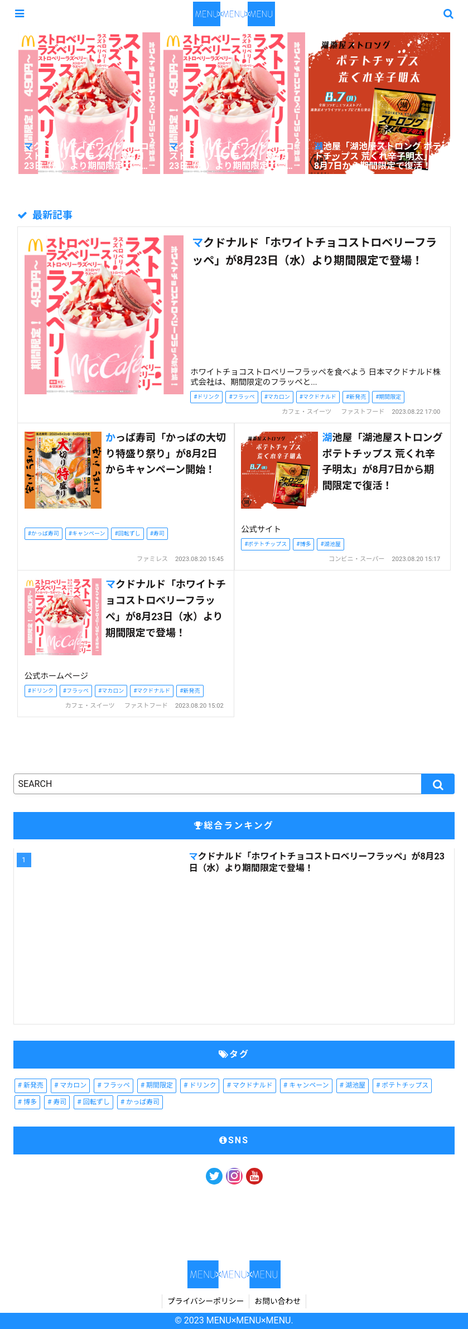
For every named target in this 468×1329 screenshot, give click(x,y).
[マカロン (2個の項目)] (70, 1086)
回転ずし (129, 533)
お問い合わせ (278, 1301)
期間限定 (390, 397)
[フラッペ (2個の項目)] (113, 1086)
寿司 (159, 533)
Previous (8, 105)
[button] (438, 784)
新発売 (357, 397)
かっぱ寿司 (45, 533)
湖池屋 (332, 544)
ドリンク (208, 397)
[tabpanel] (89, 104)
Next (459, 105)
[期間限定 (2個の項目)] (156, 1086)
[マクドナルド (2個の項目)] (249, 1086)
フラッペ (244, 397)
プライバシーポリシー (205, 1301)
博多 (305, 544)
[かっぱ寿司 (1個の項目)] (140, 1102)
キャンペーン (88, 533)
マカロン (279, 397)
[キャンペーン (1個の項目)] (306, 1086)
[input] (234, 784)
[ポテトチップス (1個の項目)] (402, 1086)
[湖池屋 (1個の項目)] (352, 1086)
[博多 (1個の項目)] (27, 1102)
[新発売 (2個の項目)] (31, 1086)
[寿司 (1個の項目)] (57, 1102)
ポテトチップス (267, 544)
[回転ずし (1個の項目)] (93, 1102)
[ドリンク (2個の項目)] (199, 1086)
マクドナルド (319, 397)
